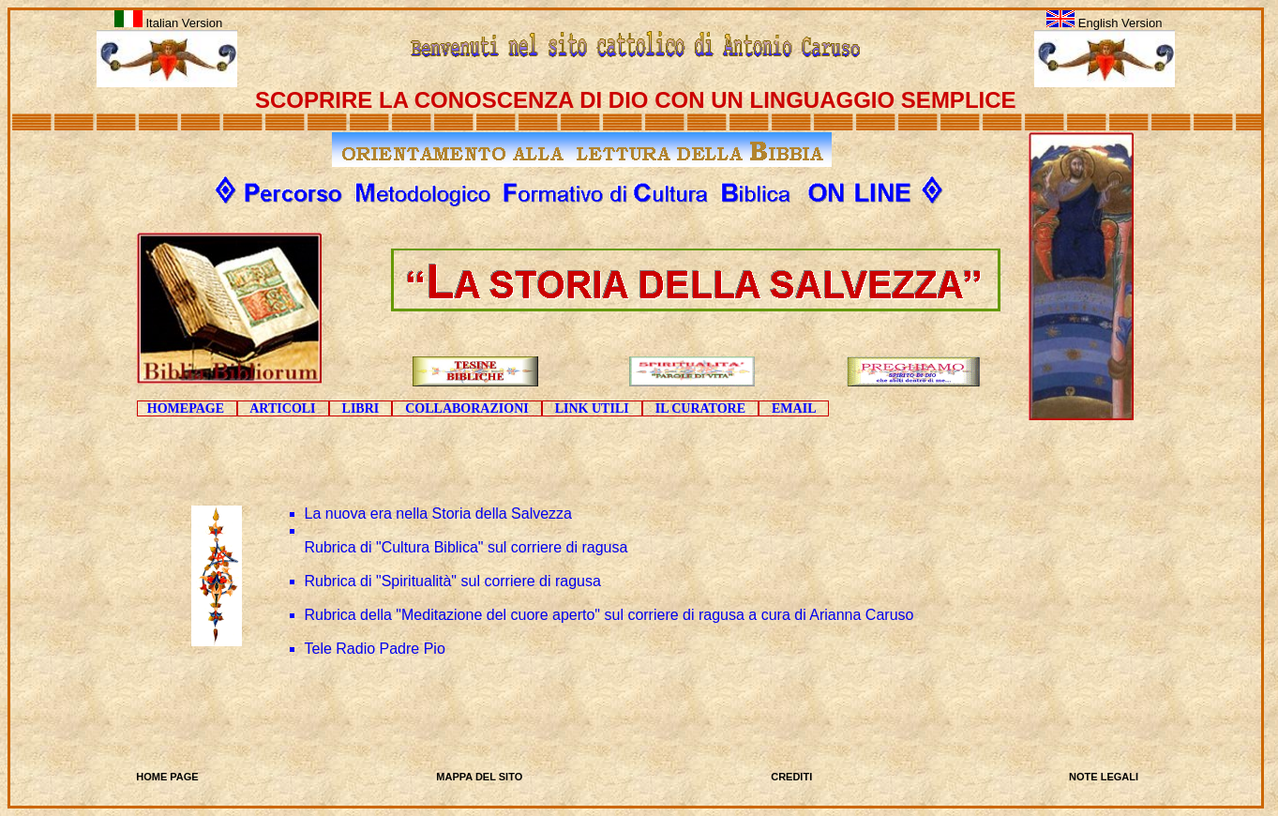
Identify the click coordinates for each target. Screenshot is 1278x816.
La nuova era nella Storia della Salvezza (439, 513)
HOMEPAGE (187, 408)
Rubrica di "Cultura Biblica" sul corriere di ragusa (466, 547)
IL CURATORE (700, 408)
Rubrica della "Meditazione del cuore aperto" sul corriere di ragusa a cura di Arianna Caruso (609, 615)
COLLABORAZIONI (466, 408)
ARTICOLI (283, 408)
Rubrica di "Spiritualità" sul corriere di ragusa (453, 581)
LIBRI (361, 408)
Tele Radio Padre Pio (375, 649)
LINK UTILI (592, 408)
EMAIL (793, 408)
